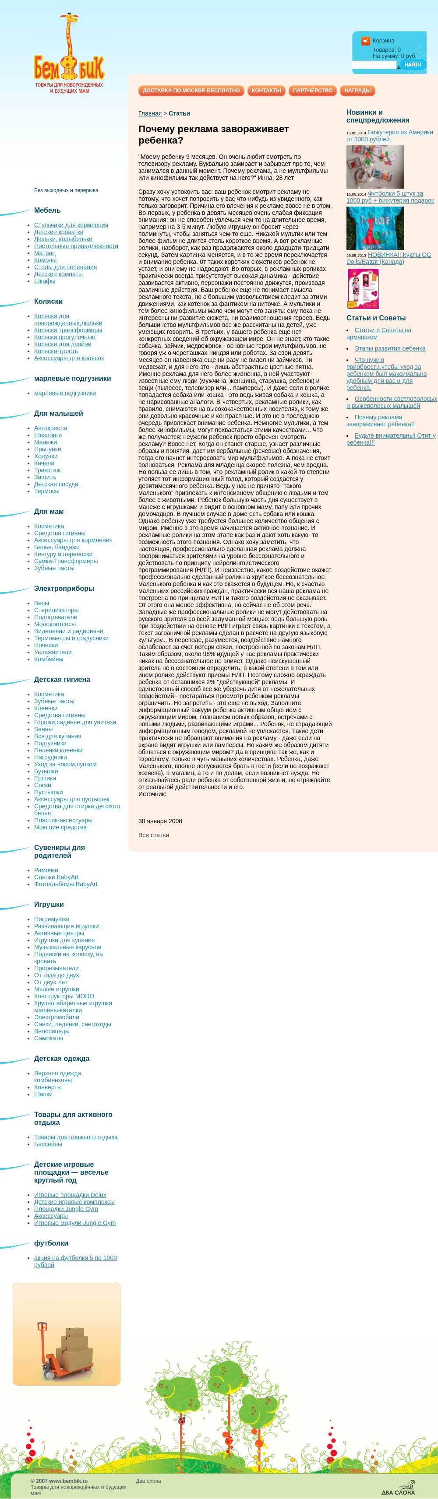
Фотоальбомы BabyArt (66, 884)
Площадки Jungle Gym (66, 1208)
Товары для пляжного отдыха (76, 1137)
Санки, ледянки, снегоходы (72, 1024)
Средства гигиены (59, 533)
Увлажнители (53, 652)
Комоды (45, 259)
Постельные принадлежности (76, 245)
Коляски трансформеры (68, 330)
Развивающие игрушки (66, 926)
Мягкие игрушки (56, 989)
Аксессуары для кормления (73, 540)
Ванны (43, 729)
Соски (42, 785)
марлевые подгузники (65, 393)
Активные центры (59, 933)
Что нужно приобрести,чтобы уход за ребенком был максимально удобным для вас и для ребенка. (386, 373)
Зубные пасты (54, 568)
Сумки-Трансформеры (66, 561)
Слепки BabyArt (56, 877)
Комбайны (49, 659)
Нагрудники (50, 757)
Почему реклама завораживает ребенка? (380, 421)
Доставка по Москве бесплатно (191, 91)
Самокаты (48, 1038)
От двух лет (50, 982)
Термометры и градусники (71, 638)
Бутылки (46, 771)
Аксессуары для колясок (69, 358)
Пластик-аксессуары (63, 820)
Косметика (49, 526)
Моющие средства (60, 827)
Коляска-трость (56, 351)
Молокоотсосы (55, 624)
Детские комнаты (58, 273)
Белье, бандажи (57, 547)
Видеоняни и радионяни (68, 631)
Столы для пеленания (65, 266)
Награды (357, 91)
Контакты (266, 91)
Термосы (47, 491)
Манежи (45, 442)
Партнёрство (312, 91)
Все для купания (57, 736)
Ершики (45, 778)
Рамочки (46, 870)
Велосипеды (52, 1031)
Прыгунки (47, 449)
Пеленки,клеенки (58, 750)
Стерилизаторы (56, 610)
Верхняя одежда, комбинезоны (58, 1077)
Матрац (45, 252)
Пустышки (48, 792)
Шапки (43, 1094)
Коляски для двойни (63, 344)
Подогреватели (56, 617)
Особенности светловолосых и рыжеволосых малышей (392, 402)
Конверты (48, 1087)
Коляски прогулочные (64, 337)
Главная (150, 113)
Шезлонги (48, 435)
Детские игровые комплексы (74, 1201)
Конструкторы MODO (64, 996)
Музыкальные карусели (67, 947)
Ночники (46, 645)
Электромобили (56, 1017)
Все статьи (153, 835)
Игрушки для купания (64, 940)
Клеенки (46, 708)
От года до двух (56, 975)
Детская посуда (56, 484)
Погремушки (52, 919)
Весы (41, 603)
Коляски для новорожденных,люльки (68, 319)
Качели (44, 463)
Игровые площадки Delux (70, 1194)
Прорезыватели (56, 968)
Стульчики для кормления (71, 224)
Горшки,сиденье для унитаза (75, 722)
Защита (45, 477)
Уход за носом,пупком (65, 764)
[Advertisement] (78, 143)
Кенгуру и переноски (63, 554)
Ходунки (46, 456)
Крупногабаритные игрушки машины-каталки (73, 1007)
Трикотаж (47, 470)
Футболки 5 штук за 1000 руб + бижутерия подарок (390, 197)
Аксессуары (51, 1215)
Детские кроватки (59, 231)
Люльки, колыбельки (63, 238)
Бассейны (48, 1144)
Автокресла (50, 428)
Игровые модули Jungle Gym (75, 1222)
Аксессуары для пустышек (72, 799)
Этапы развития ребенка (390, 348)
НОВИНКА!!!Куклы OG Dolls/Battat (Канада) (388, 258)
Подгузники (50, 743)
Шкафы (45, 280)
